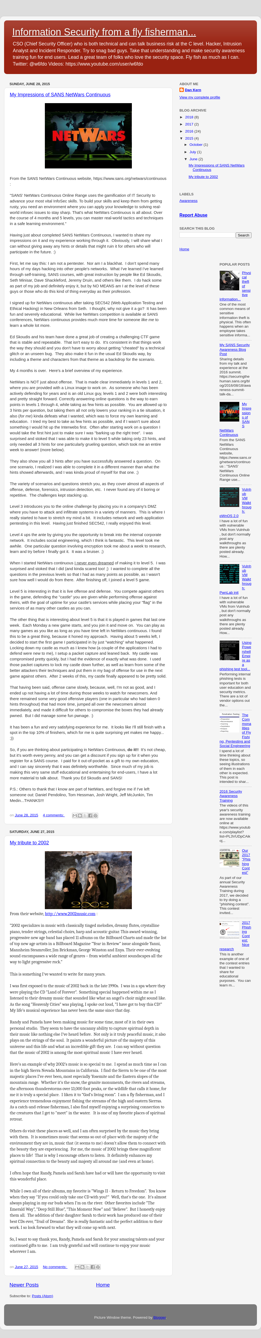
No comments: (55, 1267)
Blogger (159, 1317)
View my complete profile (199, 97)
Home (103, 1285)
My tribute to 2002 (29, 842)
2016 (189, 131)
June (193, 159)
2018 (189, 117)
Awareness (188, 201)
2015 (189, 138)
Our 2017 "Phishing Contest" (246, 861)
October (196, 145)
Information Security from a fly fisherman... (104, 32)
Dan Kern (193, 90)
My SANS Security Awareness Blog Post (235, 349)
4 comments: (54, 815)
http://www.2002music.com (70, 913)
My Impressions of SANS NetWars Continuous (60, 94)
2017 (189, 124)
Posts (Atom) (42, 1296)
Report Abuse (193, 215)
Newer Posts (24, 1285)
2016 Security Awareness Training (231, 795)
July (193, 152)
